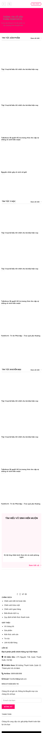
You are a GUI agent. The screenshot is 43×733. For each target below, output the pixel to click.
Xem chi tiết (36, 38)
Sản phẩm (8, 630)
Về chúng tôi (9, 626)
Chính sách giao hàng (12, 609)
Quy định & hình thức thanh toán (16, 617)
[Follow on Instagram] (20, 594)
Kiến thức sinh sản (11, 634)
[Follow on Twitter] (23, 594)
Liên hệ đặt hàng (10, 642)
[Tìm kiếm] (9, 4)
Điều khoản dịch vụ (11, 613)
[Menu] (4, 4)
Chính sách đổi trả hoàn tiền (15, 601)
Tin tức (7, 638)
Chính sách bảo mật (12, 605)
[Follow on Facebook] (17, 594)
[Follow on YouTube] (26, 594)
